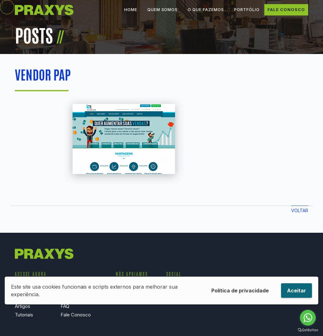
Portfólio (247, 14)
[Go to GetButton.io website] (308, 330)
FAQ (65, 306)
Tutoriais (24, 315)
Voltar (299, 210)
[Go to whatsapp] (308, 318)
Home (130, 14)
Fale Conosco (286, 14)
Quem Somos (162, 14)
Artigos (22, 306)
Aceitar (296, 290)
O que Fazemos (206, 14)
